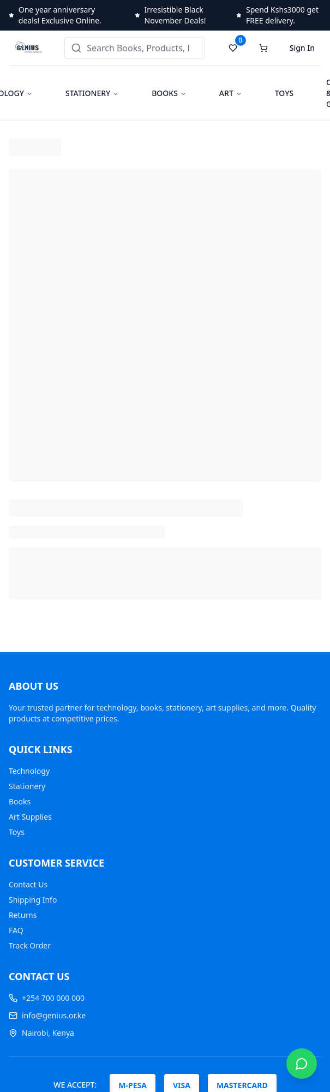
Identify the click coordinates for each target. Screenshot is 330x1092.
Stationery (27, 786)
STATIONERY (87, 93)
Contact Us (28, 884)
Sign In (302, 48)
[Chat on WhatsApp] (301, 1063)
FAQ (16, 930)
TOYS (284, 93)
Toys (17, 832)
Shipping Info (33, 899)
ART (226, 93)
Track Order (30, 945)
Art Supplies (30, 816)
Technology (29, 771)
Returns (23, 915)
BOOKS (165, 93)
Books (20, 801)
